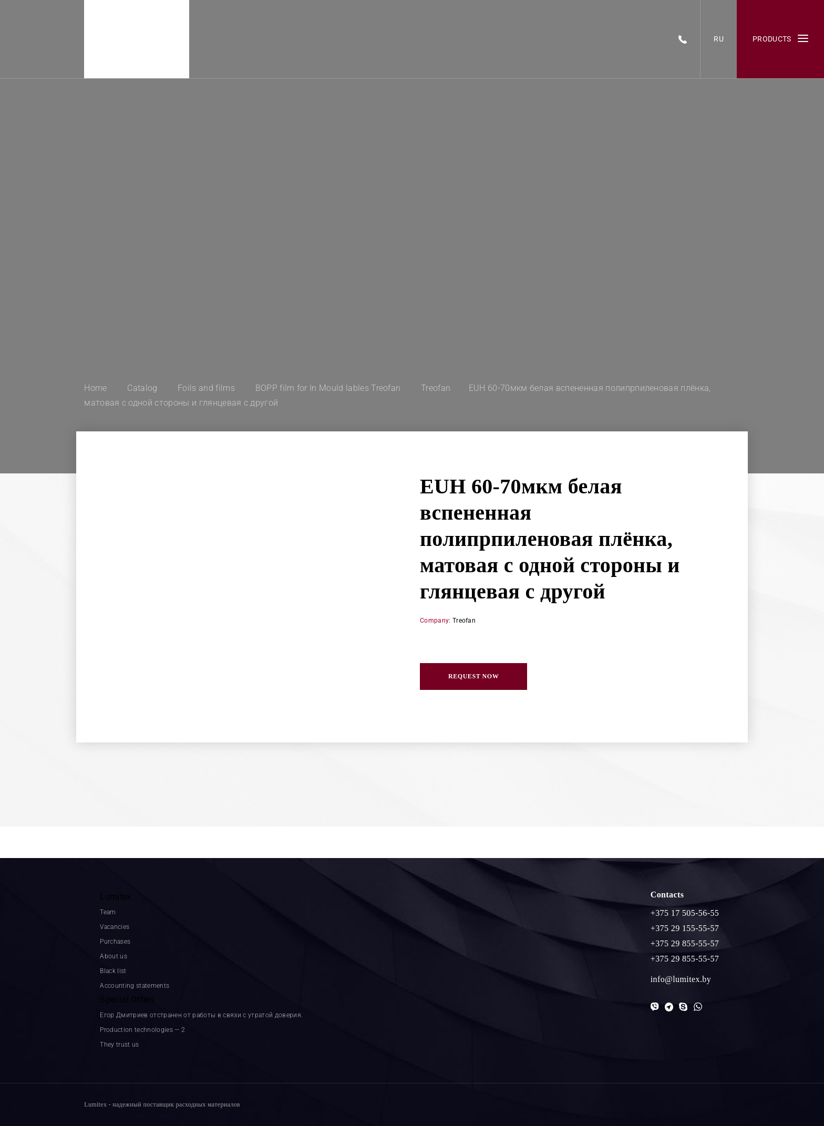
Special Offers (127, 1000)
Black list (113, 971)
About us (113, 956)
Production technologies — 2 (142, 1030)
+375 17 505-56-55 (685, 912)
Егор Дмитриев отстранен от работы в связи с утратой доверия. (201, 1015)
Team (108, 912)
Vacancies (114, 927)
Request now (473, 676)
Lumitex (115, 897)
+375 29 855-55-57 (685, 943)
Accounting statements (134, 985)
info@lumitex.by (681, 979)
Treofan (464, 620)
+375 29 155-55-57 (685, 928)
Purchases (115, 941)
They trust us (119, 1044)
